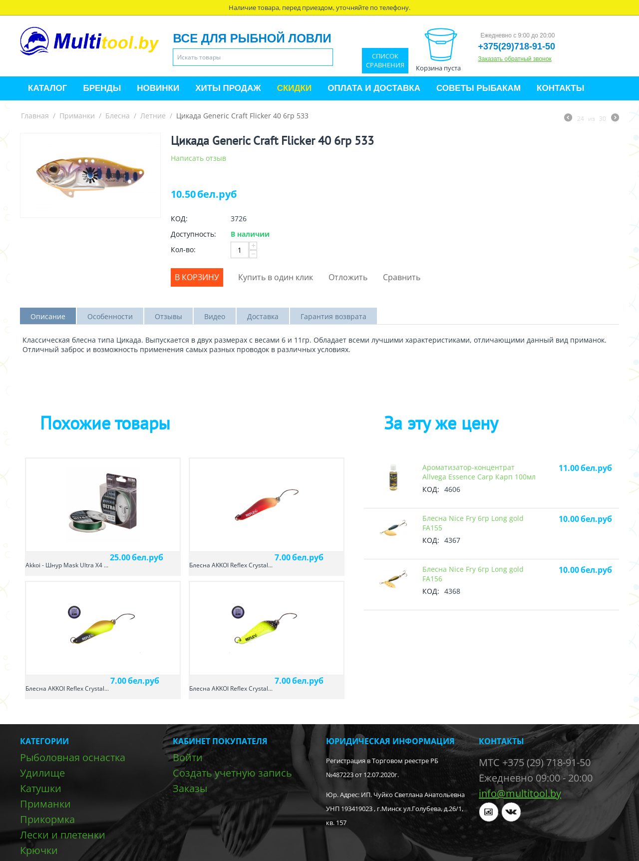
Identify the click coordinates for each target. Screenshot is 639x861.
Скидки (294, 88)
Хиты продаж (228, 88)
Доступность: (193, 234)
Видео (214, 316)
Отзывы (168, 316)
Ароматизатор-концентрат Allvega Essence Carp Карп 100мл (479, 471)
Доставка (263, 316)
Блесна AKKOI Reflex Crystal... (231, 565)
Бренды (102, 88)
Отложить (347, 277)
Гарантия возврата (333, 316)
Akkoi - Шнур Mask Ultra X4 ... (66, 565)
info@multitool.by (520, 793)
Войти (188, 757)
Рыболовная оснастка (72, 757)
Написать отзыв (198, 158)
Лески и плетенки (62, 835)
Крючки (39, 850)
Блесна (117, 115)
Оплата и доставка (373, 88)
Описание (47, 316)
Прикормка (47, 819)
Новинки (158, 88)
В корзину (197, 277)
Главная (35, 115)
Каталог (47, 88)
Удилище (42, 773)
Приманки (77, 115)
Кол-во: (183, 249)
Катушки (40, 788)
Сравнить (401, 277)
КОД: (179, 218)
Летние (153, 115)
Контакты (560, 88)
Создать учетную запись (232, 773)
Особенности (110, 316)
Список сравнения (385, 60)
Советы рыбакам (478, 88)
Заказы (190, 788)
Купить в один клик (275, 277)
